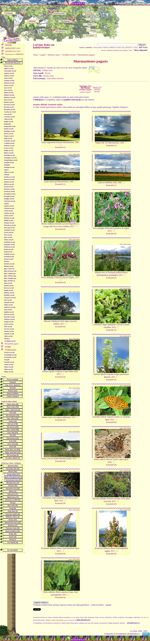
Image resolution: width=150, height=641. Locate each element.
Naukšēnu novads (9, 230)
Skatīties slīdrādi (40, 105)
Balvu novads (8, 100)
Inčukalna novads (9, 155)
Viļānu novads (8, 369)
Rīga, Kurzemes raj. (10, 271)
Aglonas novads (9, 68)
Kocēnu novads (8, 187)
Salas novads (8, 300)
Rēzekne (6, 261)
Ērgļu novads (8, 138)
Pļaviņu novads (8, 249)
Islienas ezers (48, 76)
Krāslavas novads (9, 191)
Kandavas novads (9, 177)
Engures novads (9, 136)
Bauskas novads (9, 102)
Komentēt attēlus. (55, 105)
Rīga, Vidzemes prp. (10, 276)
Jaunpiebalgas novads (10, 160)
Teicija (47, 73)
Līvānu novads (8, 211)
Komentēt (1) (111, 145)
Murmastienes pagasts (86, 55)
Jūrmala (6, 174)
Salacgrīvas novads (10, 297)
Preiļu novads (8, 252)
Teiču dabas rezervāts (55, 78)
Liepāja (6, 203)
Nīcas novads (8, 235)
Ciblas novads (8, 119)
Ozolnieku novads (9, 242)
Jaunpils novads (9, 162)
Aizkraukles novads (10, 71)
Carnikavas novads (10, 112)
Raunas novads (8, 259)
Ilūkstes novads (8, 153)
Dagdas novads (8, 121)
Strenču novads (8, 324)
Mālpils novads (8, 220)
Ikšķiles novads (8, 150)
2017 (72, 226)
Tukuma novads (9, 331)
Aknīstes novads (9, 76)
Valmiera (7, 338)
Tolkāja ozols (47, 70)
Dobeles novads (8, 129)
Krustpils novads (9, 196)
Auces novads (8, 90)
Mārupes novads (9, 223)
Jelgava (6, 170)
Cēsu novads (8, 114)
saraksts (13, 48)
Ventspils (6, 360)
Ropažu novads (8, 285)
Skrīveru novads (9, 314)
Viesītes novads (8, 364)
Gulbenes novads (9, 146)
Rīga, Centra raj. (9, 268)
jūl (98, 91)
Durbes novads (8, 133)
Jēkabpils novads (9, 167)
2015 (110, 231)
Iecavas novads (8, 148)
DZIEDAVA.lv (78, 3)
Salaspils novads (9, 302)
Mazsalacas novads (10, 225)
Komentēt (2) (60, 147)
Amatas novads (8, 85)
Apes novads (8, 88)
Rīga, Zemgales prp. (10, 278)
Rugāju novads (8, 290)
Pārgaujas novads (9, 244)
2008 (77, 142)
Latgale (43, 55)
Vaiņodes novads (9, 334)
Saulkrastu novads (9, 307)
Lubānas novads (9, 213)
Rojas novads (8, 283)
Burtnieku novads (9, 109)
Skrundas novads (9, 317)
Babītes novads (8, 92)
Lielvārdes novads (9, 201)
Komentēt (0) (60, 229)
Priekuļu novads (9, 256)
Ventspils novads (9, 362)
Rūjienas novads (9, 293)
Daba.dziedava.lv (14, 54)
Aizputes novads (9, 73)
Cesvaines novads (9, 117)
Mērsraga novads (9, 227)
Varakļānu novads (9, 341)
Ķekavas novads (9, 184)
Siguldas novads (9, 312)
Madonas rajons (54, 55)
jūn (96, 91)
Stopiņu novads (8, 322)
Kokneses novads (9, 189)
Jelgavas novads (9, 172)
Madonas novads (9, 218)
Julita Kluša (76, 113)
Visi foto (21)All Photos (85, 88)
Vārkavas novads (9, 352)
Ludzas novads (8, 215)
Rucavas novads (9, 288)
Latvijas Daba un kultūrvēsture (43, 46)
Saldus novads (8, 305)
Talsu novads (8, 326)
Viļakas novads (8, 367)
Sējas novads (8, 309)
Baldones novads (9, 95)
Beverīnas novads (9, 105)
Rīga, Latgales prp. (10, 273)
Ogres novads (8, 237)
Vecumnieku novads (10, 357)
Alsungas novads (9, 80)
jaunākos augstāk (85, 92)
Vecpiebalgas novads (10, 355)
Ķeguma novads (9, 182)
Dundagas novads (9, 131)
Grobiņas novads (9, 143)
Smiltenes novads (9, 319)
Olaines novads (8, 240)
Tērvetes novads (9, 329)
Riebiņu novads (9, 266)
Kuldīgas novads (9, 199)
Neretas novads (8, 232)
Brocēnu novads (9, 107)
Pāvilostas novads (9, 247)
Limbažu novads (9, 208)
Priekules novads (9, 254)
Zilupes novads (8, 372)
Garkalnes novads (9, 141)
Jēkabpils (7, 165)
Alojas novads (8, 78)
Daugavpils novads (9, 126)
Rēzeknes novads (9, 264)
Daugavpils (7, 124)
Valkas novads (8, 336)
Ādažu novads (8, 66)
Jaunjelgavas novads (10, 158)
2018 (74, 458)
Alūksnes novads (9, 83)
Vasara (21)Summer (97, 88)
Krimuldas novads (9, 194)
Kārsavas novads (9, 179)
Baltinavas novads (9, 97)
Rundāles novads (9, 295)
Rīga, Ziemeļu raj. (9, 281)
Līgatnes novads (9, 206)
